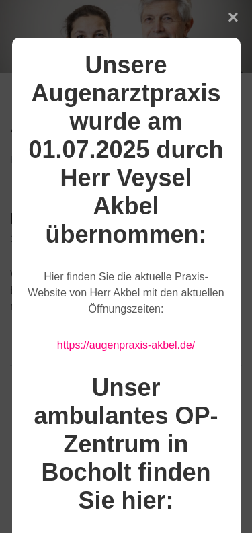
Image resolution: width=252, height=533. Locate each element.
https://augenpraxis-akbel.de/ (126, 345)
